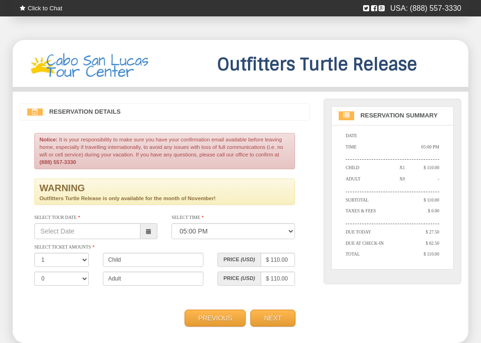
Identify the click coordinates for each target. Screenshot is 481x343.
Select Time (187, 217)
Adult (353, 178)
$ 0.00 (433, 210)
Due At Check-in (365, 243)
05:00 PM (430, 146)
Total (353, 254)
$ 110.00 (431, 167)
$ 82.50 (432, 243)
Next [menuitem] (272, 318)
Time (351, 146)
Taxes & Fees (361, 210)
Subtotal (357, 200)
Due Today (358, 231)
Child (352, 167)
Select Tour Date (57, 217)
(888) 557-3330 (435, 8)
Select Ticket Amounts (64, 246)
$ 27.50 (432, 231)
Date (351, 135)
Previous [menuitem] (215, 318)
